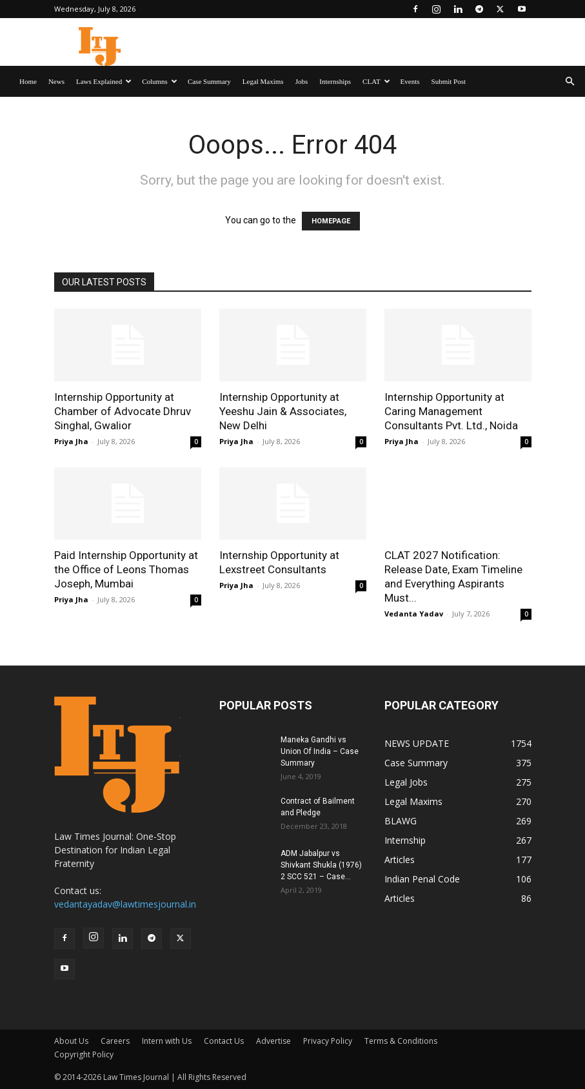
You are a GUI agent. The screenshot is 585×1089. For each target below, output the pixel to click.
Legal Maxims (263, 81)
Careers (115, 1040)
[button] (569, 82)
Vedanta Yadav (413, 613)
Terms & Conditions (400, 1040)
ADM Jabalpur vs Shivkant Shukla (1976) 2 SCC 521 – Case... (321, 865)
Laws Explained (104, 81)
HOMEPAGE (331, 221)
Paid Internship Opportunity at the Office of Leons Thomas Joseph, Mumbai (126, 569)
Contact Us (224, 1040)
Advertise (273, 1040)
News (56, 81)
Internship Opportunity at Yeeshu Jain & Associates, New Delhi (282, 411)
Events (410, 81)
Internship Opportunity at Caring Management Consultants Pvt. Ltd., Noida (452, 411)
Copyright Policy (84, 1054)
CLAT (376, 81)
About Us (71, 1040)
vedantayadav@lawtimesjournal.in (125, 904)
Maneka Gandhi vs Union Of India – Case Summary (320, 751)
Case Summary (209, 81)
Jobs (301, 81)
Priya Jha (71, 441)
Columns (159, 81)
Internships (335, 81)
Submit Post (448, 81)
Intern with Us (167, 1040)
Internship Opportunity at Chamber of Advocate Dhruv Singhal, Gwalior (122, 411)
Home (28, 81)
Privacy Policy (327, 1040)
